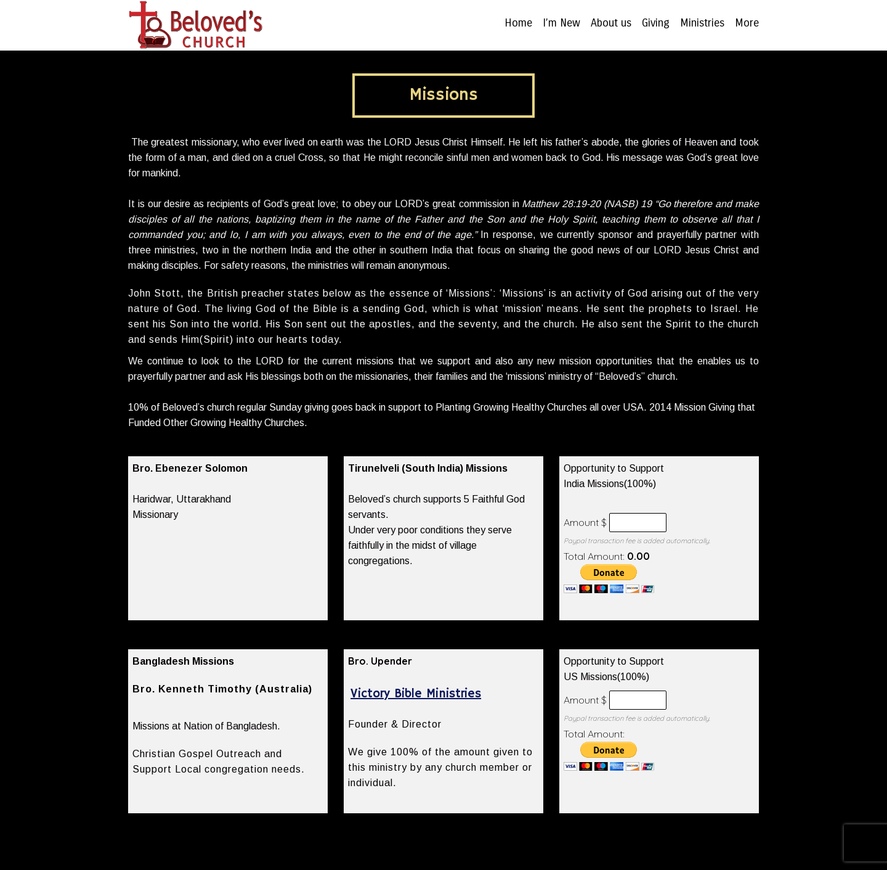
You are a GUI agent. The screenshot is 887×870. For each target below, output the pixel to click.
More (747, 23)
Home (518, 23)
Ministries (702, 23)
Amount (581, 522)
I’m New (561, 23)
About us (611, 23)
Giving (656, 23)
